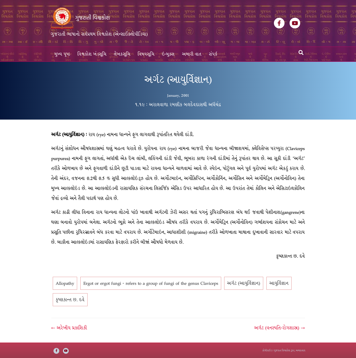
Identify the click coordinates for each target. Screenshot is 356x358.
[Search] (301, 52)
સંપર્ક (213, 54)
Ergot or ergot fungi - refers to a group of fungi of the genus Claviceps (150, 283)
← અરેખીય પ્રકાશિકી (69, 327)
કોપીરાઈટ (267, 350)
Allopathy (65, 283)
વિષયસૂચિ (146, 54)
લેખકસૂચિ (122, 54)
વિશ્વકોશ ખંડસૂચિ (92, 54)
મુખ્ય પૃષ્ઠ (62, 54)
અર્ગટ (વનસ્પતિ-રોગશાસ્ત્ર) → (279, 327)
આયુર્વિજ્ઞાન (279, 283)
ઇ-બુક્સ (168, 54)
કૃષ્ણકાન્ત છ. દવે (70, 299)
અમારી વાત (192, 54)
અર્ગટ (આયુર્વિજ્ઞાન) (243, 283)
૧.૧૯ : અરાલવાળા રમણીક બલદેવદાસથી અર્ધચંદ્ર (178, 104)
